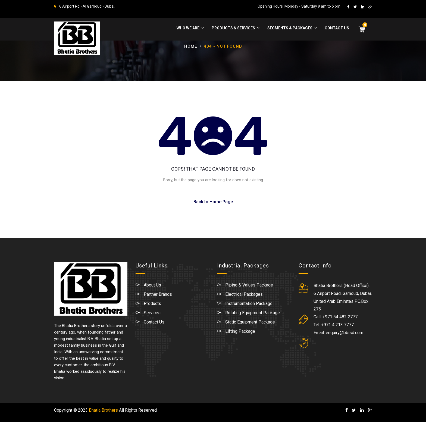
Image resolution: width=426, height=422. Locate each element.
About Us (152, 285)
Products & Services (233, 28)
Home (190, 46)
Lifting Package (240, 331)
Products (152, 303)
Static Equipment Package (250, 322)
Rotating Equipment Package (252, 312)
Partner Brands (158, 294)
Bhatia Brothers (103, 410)
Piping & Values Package (249, 285)
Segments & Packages (289, 28)
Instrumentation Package (248, 303)
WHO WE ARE (188, 28)
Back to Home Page (213, 201)
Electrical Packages (244, 294)
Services (152, 312)
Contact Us (337, 28)
